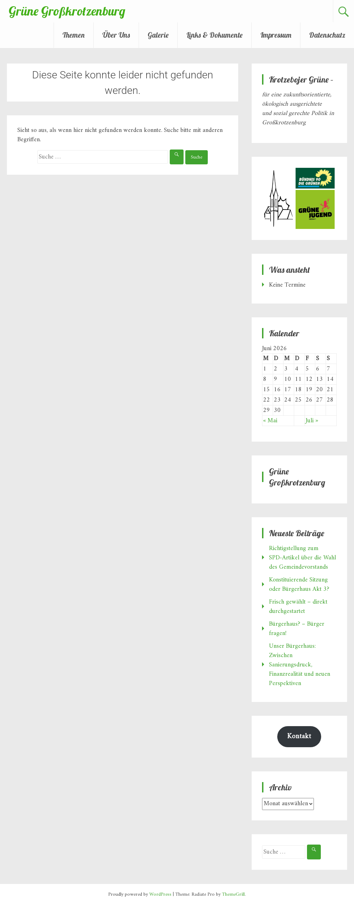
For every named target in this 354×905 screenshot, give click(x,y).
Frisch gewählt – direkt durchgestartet (298, 607)
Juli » (312, 420)
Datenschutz (327, 34)
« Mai (270, 420)
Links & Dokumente (214, 34)
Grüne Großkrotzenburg (67, 11)
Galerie (158, 34)
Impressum (275, 34)
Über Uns (116, 34)
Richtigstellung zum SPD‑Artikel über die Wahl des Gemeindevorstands (302, 557)
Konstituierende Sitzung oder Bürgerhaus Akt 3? (299, 585)
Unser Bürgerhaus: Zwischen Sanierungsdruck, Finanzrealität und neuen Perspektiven (299, 665)
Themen (74, 34)
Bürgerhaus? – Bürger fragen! (296, 629)
